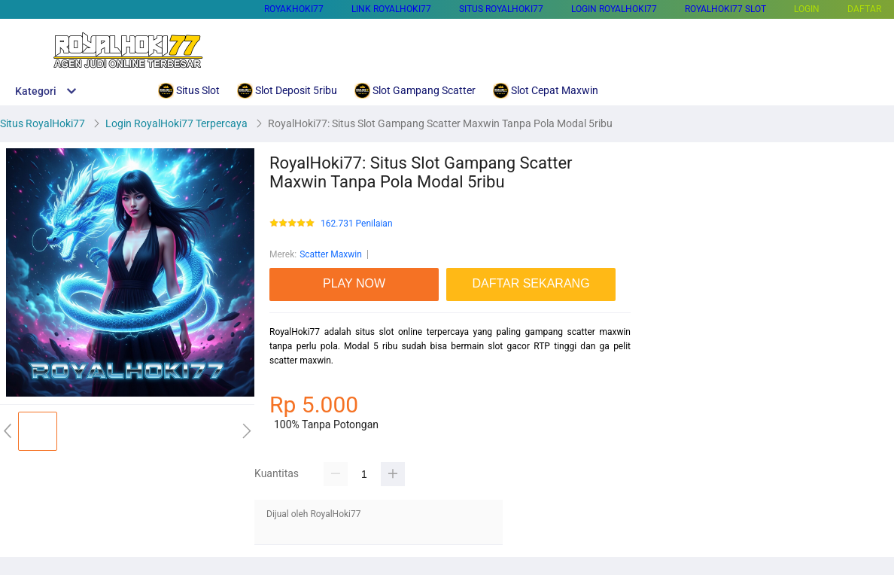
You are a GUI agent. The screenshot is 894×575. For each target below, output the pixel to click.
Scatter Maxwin (331, 254)
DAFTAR (864, 9)
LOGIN (807, 9)
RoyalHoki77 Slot (725, 9)
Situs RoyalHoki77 (501, 9)
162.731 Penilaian (357, 224)
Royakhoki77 (294, 9)
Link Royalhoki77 (391, 9)
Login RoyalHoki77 (614, 9)
